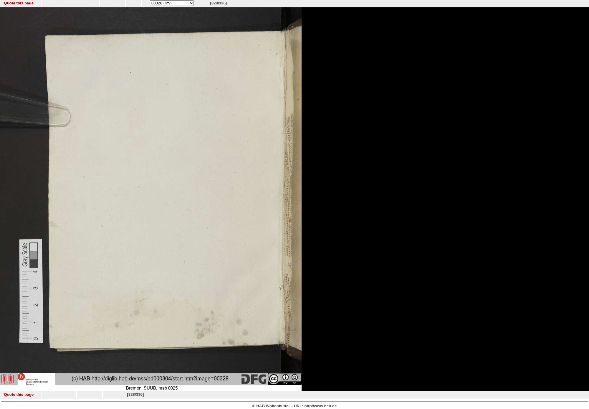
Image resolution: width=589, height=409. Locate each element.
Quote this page (19, 3)
